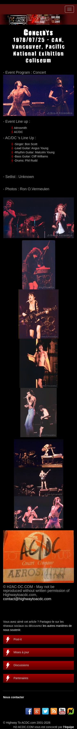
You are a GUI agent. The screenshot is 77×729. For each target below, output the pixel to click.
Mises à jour (21, 652)
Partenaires (21, 678)
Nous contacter (13, 697)
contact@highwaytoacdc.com (27, 599)
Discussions (21, 665)
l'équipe (68, 727)
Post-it (18, 639)
